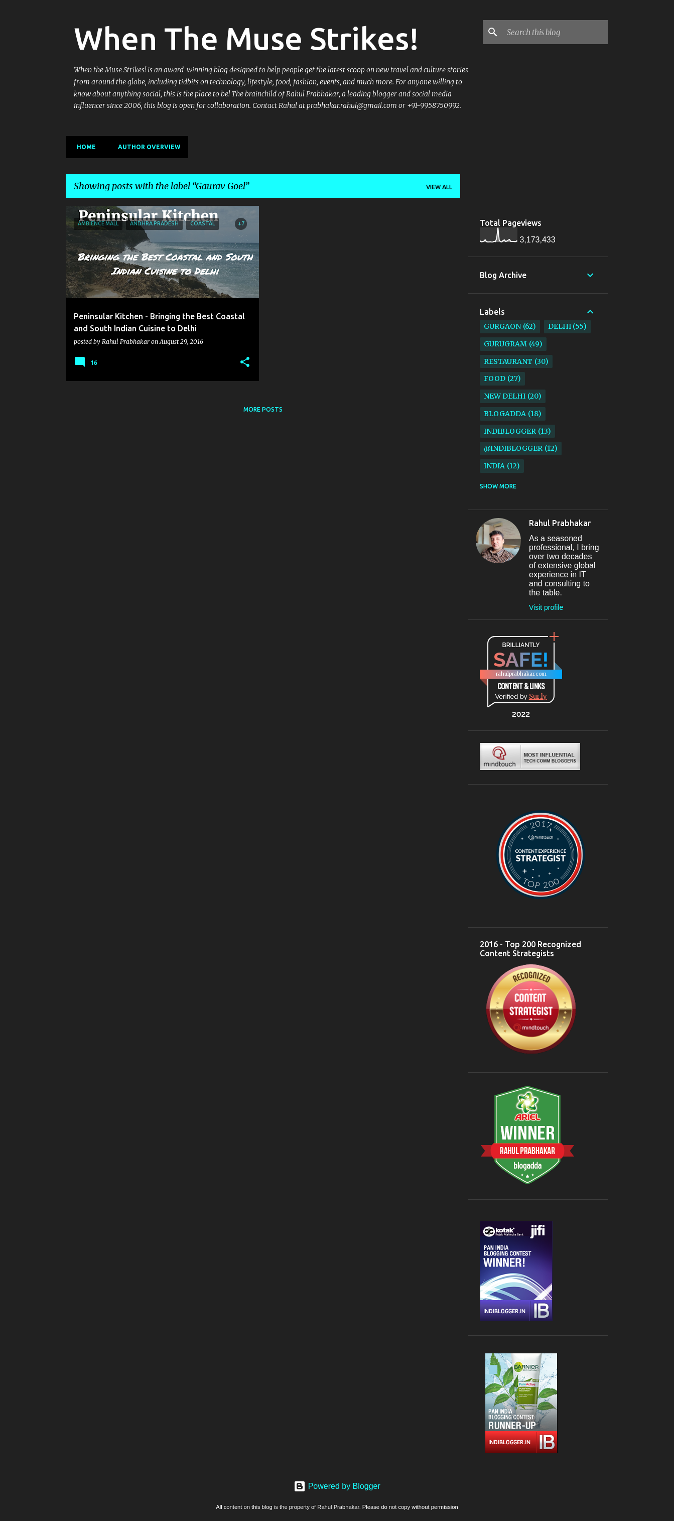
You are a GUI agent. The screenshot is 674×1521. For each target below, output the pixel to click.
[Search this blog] (555, 32)
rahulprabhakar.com (521, 674)
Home (83, 147)
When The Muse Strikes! (246, 38)
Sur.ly (538, 696)
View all (439, 187)
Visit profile (546, 607)
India (494, 465)
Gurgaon (502, 326)
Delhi (559, 326)
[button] (245, 362)
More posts (263, 409)
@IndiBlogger (513, 448)
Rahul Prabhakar (560, 523)
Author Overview (146, 147)
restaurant (508, 361)
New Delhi (504, 396)
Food (494, 378)
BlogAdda (505, 413)
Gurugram (505, 343)
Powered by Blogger (337, 1486)
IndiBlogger (510, 431)
